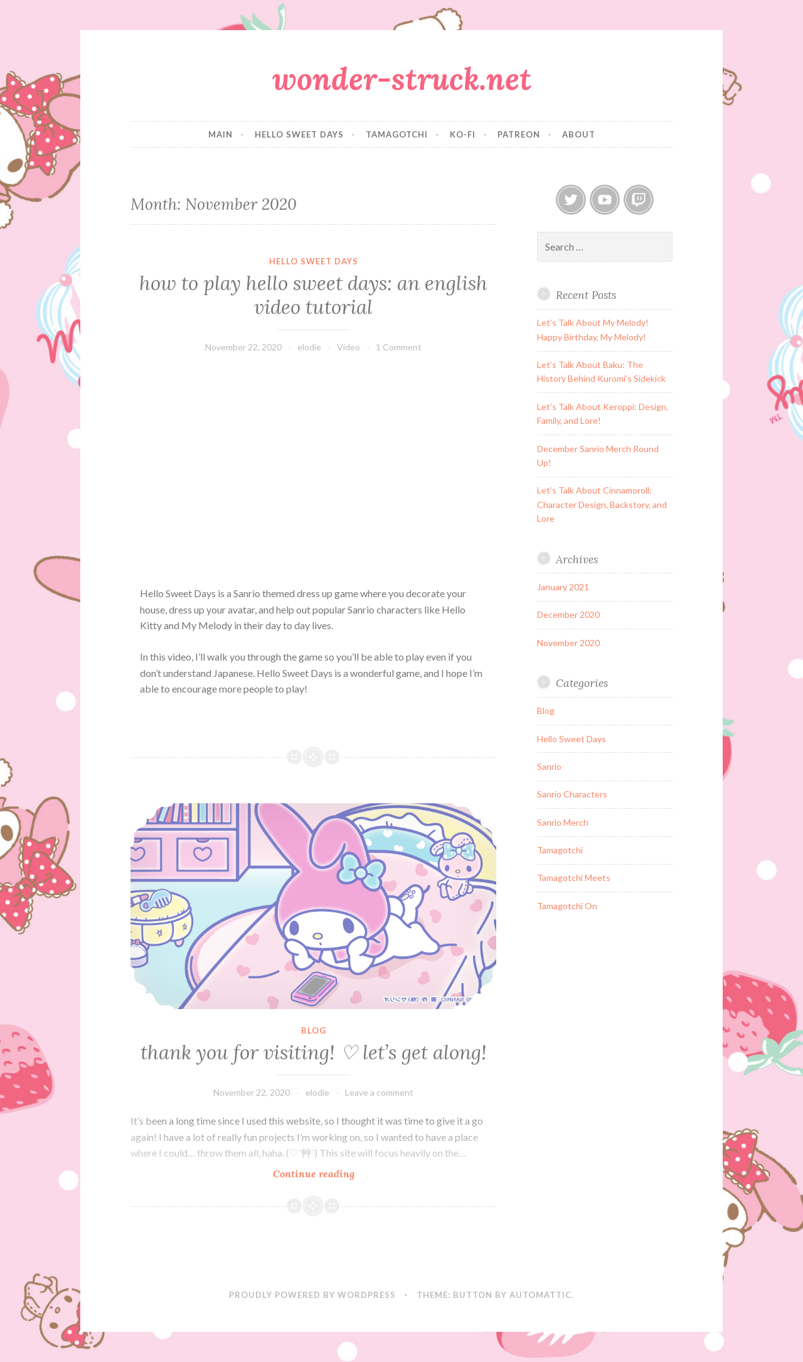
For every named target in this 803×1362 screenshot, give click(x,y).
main (220, 134)
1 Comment (399, 347)
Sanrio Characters (572, 794)
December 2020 (568, 614)
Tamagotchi (560, 850)
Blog (313, 1030)
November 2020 (568, 642)
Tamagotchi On (567, 905)
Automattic (540, 1295)
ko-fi (463, 134)
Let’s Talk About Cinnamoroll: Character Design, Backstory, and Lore (602, 504)
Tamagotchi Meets (573, 877)
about (578, 134)
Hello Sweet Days (313, 261)
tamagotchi (397, 134)
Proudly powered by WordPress (312, 1295)
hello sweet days (299, 134)
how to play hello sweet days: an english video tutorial (313, 295)
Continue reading (332, 1173)
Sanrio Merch (562, 822)
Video (348, 347)
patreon (518, 134)
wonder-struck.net (401, 78)
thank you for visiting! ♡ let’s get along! (314, 1052)
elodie (309, 347)
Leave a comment (379, 1092)
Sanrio (549, 766)
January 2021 (563, 586)
